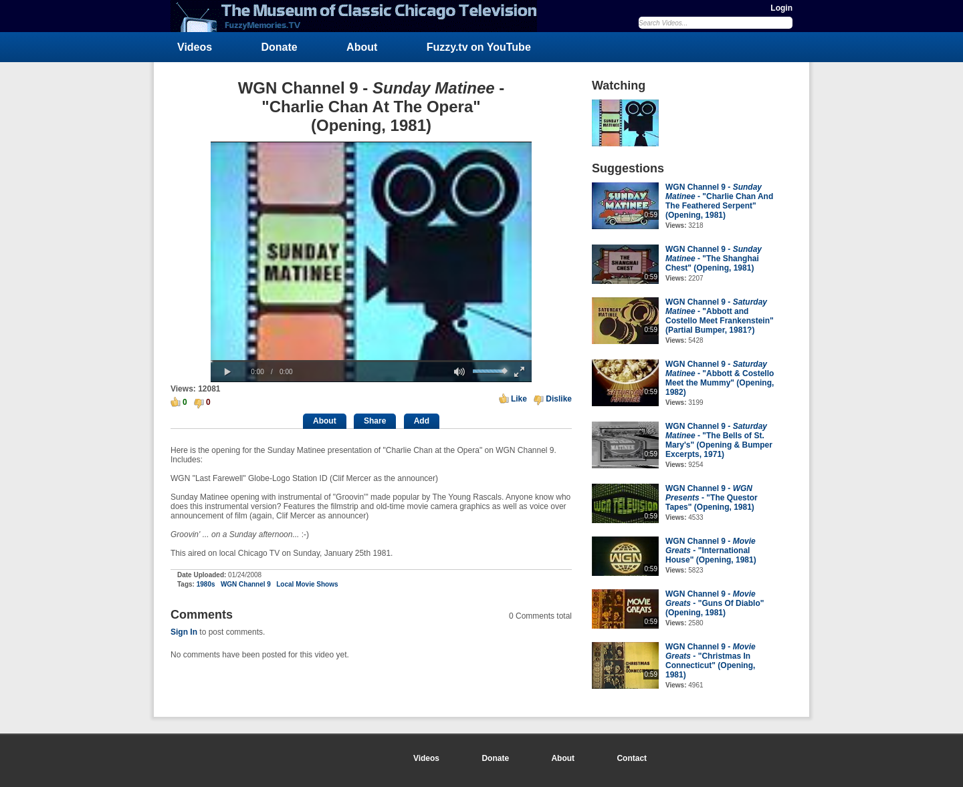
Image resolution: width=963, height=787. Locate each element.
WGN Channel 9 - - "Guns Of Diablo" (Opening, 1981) (714, 603)
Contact (632, 758)
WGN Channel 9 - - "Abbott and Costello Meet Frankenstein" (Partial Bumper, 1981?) (719, 316)
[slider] (371, 361)
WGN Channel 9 (246, 584)
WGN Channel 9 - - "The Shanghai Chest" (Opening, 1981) (713, 259)
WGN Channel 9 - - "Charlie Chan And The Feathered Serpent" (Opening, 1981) (719, 201)
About (361, 47)
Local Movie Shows (307, 584)
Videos (194, 47)
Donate (279, 47)
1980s (206, 584)
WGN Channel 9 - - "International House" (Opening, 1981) (710, 550)
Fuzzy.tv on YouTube (479, 47)
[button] (227, 372)
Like (519, 399)
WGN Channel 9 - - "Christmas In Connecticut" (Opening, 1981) (710, 660)
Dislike (559, 399)
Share (375, 421)
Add (421, 421)
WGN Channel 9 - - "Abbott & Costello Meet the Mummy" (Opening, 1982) (719, 378)
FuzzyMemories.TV (359, 16)
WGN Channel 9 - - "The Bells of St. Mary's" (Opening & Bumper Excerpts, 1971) (718, 440)
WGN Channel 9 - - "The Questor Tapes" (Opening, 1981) (711, 498)
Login (781, 8)
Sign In (184, 632)
